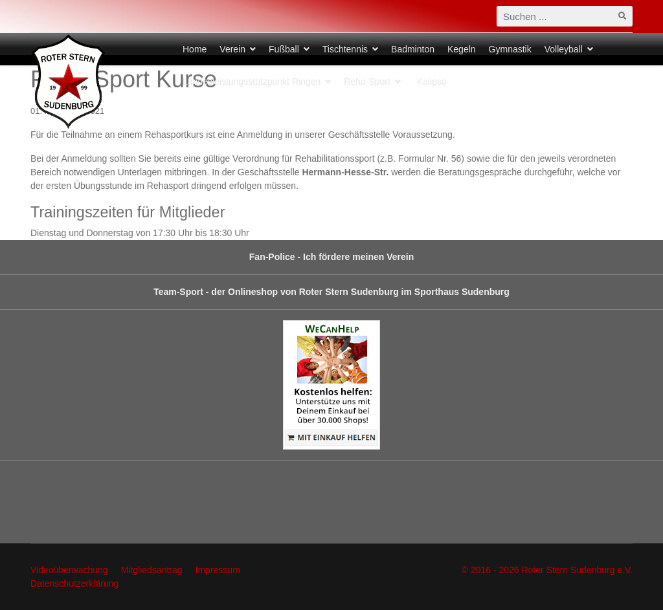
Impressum (218, 570)
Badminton (412, 49)
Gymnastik (510, 49)
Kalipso (432, 81)
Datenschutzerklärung (74, 583)
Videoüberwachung (69, 570)
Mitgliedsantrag (152, 570)
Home (195, 49)
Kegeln (461, 49)
